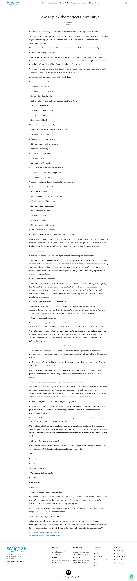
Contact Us (98, 3)
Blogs (91, 3)
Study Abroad (53, 3)
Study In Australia (119, 560)
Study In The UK (118, 551)
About (44, 3)
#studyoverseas (54, 535)
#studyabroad (34, 535)
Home (96, 551)
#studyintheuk (44, 535)
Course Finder (64, 3)
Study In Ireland (118, 554)
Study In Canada (118, 563)
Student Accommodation (79, 3)
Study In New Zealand (120, 557)
